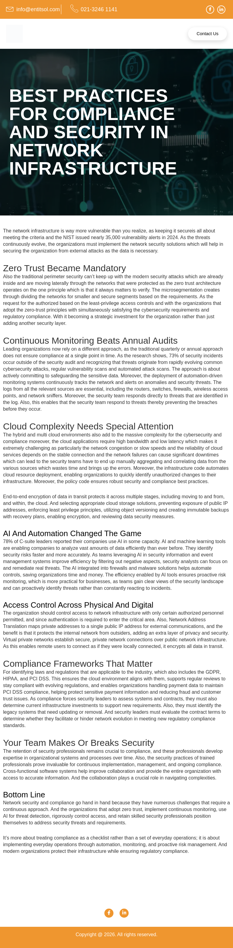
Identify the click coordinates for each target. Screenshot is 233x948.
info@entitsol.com (38, 9)
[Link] (124, 913)
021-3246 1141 (99, 9)
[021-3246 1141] (74, 8)
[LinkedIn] (221, 9)
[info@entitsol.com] (10, 8)
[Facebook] (210, 9)
